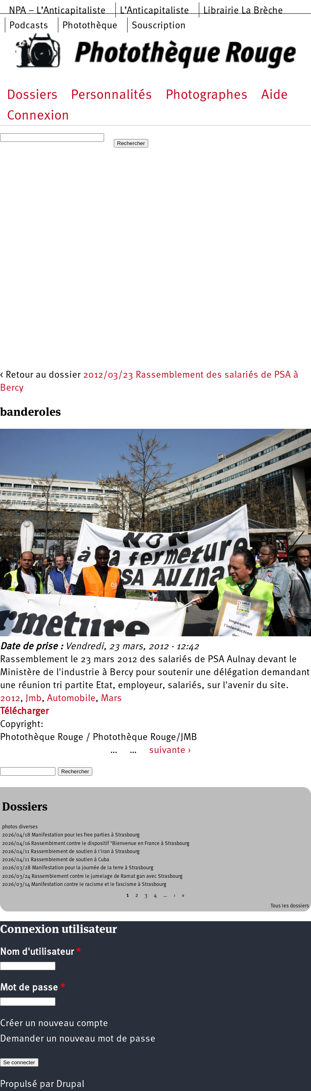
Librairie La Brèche (243, 11)
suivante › (170, 750)
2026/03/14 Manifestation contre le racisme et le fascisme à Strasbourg (84, 884)
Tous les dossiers (290, 906)
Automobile (71, 699)
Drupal (70, 1084)
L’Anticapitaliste (154, 11)
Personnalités (111, 95)
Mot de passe (32, 988)
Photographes (206, 95)
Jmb (34, 699)
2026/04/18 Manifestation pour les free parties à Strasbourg (71, 835)
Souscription (158, 26)
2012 (10, 699)
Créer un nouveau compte (54, 1024)
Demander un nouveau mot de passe (78, 1039)
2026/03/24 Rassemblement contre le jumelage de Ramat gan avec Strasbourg (92, 876)
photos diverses (20, 827)
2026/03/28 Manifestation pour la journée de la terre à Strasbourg (77, 868)
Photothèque (89, 26)
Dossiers (32, 95)
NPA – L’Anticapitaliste (57, 11)
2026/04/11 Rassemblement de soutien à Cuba (55, 859)
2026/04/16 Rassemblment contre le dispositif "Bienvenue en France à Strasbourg (96, 843)
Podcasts (28, 26)
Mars (111, 699)
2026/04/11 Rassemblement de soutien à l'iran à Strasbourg (71, 851)
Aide (274, 95)
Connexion (38, 116)
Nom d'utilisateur (40, 952)
